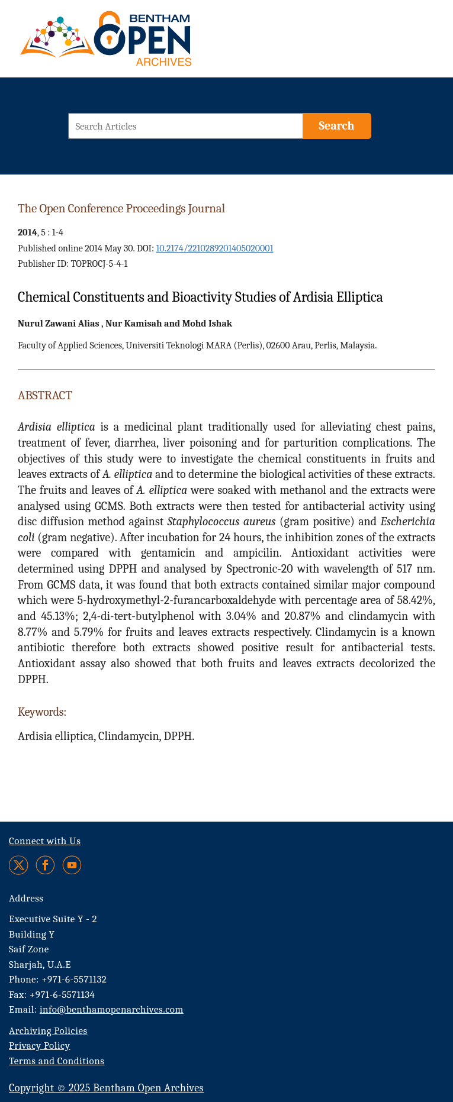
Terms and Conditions (56, 1061)
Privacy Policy (39, 1045)
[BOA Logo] (140, 43)
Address (26, 898)
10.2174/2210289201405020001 (215, 248)
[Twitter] (19, 865)
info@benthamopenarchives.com (112, 1009)
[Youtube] (72, 865)
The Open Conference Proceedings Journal (121, 208)
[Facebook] (45, 865)
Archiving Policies (48, 1030)
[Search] (337, 126)
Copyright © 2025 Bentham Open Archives (106, 1088)
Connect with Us (45, 840)
